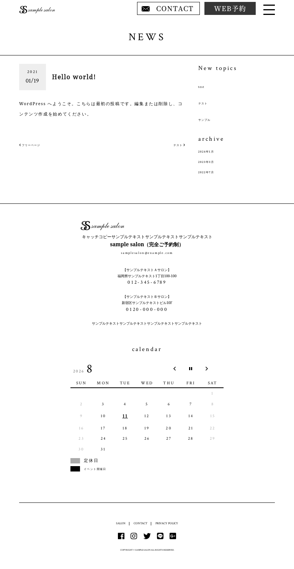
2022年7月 (210, 171)
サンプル (207, 119)
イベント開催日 (101, 468)
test (203, 86)
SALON (118, 523)
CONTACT (139, 523)
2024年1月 (210, 151)
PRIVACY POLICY (168, 523)
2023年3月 (210, 161)
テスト (205, 103)
